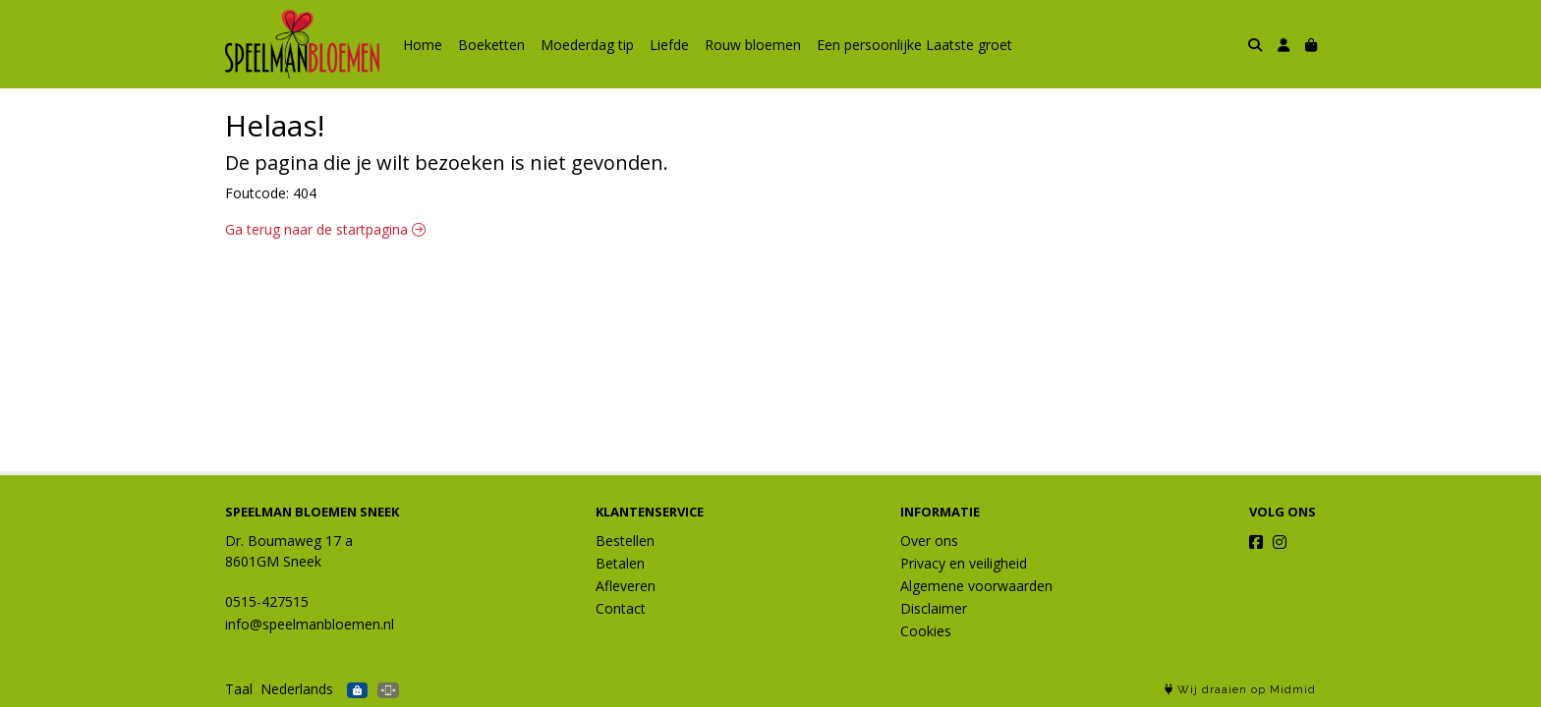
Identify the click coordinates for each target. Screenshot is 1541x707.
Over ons (929, 540)
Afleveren (626, 585)
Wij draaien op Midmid (1240, 689)
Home (422, 44)
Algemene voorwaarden (976, 585)
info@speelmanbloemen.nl (309, 624)
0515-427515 (267, 601)
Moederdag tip (587, 44)
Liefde (669, 44)
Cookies (925, 631)
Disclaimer (933, 608)
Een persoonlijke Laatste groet (914, 44)
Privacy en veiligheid (963, 563)
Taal (239, 689)
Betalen (620, 563)
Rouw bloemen (753, 44)
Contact (621, 608)
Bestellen (625, 540)
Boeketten (491, 44)
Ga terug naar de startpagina (325, 229)
